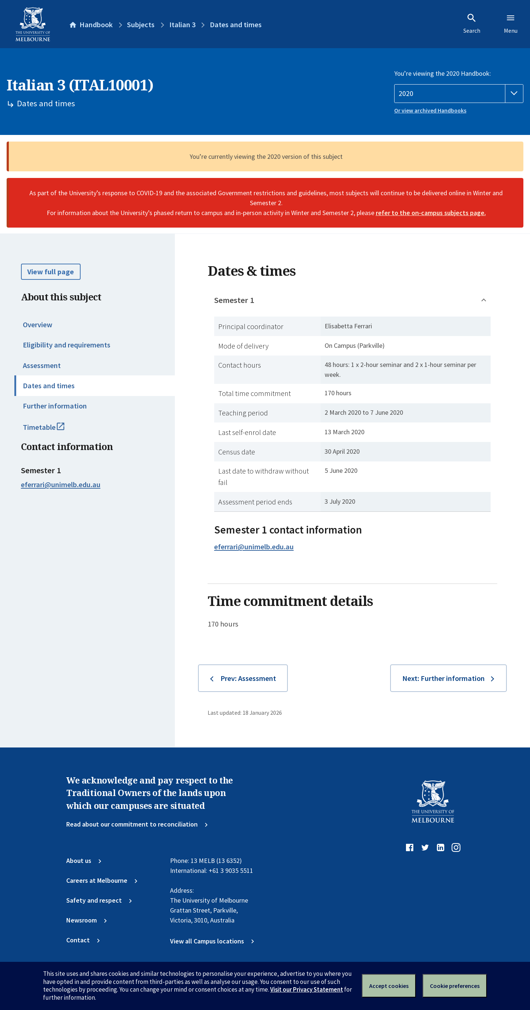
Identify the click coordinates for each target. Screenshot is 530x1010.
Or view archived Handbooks (430, 110)
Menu (510, 23)
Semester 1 (234, 300)
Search (471, 23)
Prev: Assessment (248, 678)
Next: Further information (443, 678)
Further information (55, 406)
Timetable (53, 430)
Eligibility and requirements (66, 345)
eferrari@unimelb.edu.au (60, 484)
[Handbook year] (459, 94)
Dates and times (49, 385)
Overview (37, 324)
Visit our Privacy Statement (306, 989)
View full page (50, 271)
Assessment (42, 365)
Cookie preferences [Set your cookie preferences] (455, 985)
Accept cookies (389, 985)
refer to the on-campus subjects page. (431, 212)
